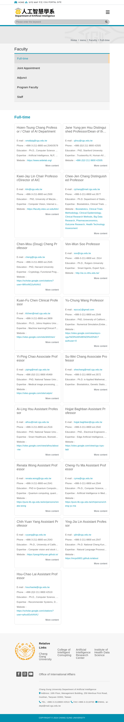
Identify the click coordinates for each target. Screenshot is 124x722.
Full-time (105, 40)
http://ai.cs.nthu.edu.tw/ (87, 273)
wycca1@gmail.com (84, 309)
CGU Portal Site (52, 2)
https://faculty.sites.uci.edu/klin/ (43, 209)
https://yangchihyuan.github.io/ (42, 554)
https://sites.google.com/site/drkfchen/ (36, 337)
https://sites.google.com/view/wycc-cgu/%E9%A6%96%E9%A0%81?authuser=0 (83, 337)
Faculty (93, 40)
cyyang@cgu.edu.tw (35, 535)
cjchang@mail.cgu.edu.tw (87, 189)
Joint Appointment (28, 68)
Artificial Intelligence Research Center (83, 653)
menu (83, 40)
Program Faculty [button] (27, 87)
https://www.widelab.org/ (39, 160)
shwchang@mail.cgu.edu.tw (88, 369)
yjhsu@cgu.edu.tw (83, 140)
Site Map (31, 2)
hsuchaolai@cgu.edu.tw (37, 587)
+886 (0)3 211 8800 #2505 (89, 160)
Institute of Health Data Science (102, 652)
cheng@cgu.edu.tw (35, 257)
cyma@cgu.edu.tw (83, 478)
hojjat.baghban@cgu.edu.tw (88, 422)
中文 (41, 2)
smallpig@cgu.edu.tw (36, 140)
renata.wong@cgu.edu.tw (38, 478)
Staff (20, 96)
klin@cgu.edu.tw (33, 189)
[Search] (62, 22)
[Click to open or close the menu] (108, 12)
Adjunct (22, 77)
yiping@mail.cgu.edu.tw (37, 369)
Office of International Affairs (57, 674)
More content (52, 165)
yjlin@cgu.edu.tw (82, 535)
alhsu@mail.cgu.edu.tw (37, 422)
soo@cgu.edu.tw (82, 253)
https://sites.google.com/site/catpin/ (34, 393)
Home (19, 2)
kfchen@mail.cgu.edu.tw (37, 313)
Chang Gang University (45, 656)
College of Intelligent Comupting (64, 652)
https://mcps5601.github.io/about (81, 558)
